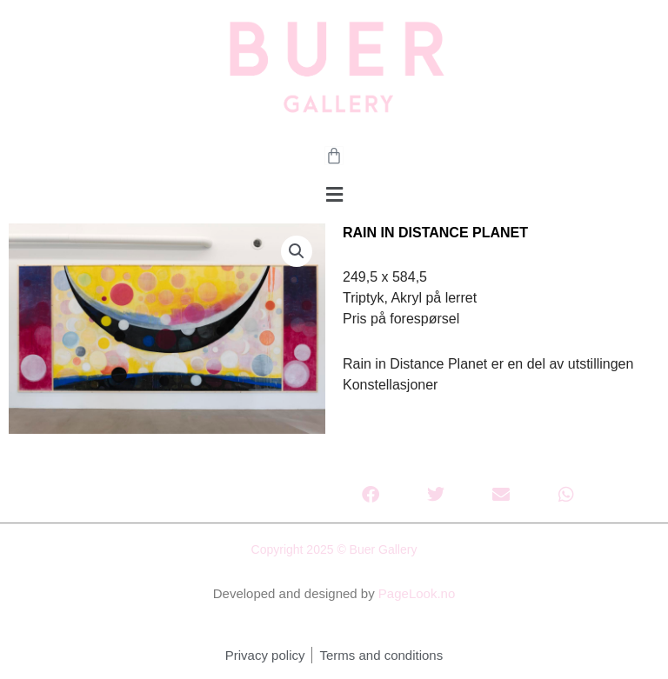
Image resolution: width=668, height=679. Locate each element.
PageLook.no (416, 593)
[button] (334, 195)
